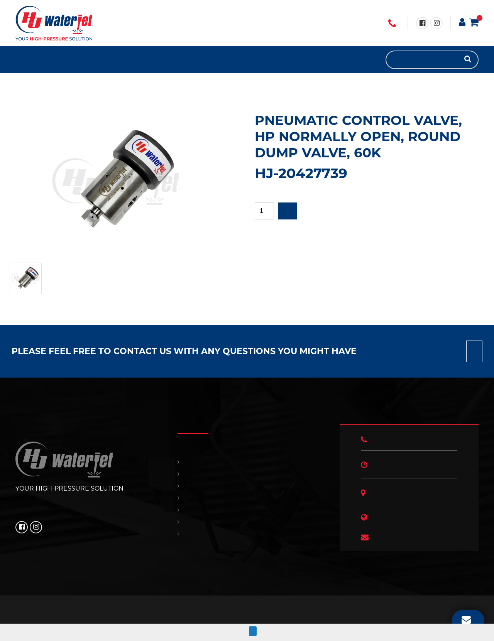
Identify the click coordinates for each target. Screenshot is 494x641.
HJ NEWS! (65, 59)
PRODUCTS (27, 59)
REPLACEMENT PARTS (35, 59)
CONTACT (50, 59)
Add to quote (287, 210)
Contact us (474, 351)
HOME (19, 59)
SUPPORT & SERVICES (42, 59)
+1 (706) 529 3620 (392, 24)
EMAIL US (466, 619)
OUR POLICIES (58, 59)
